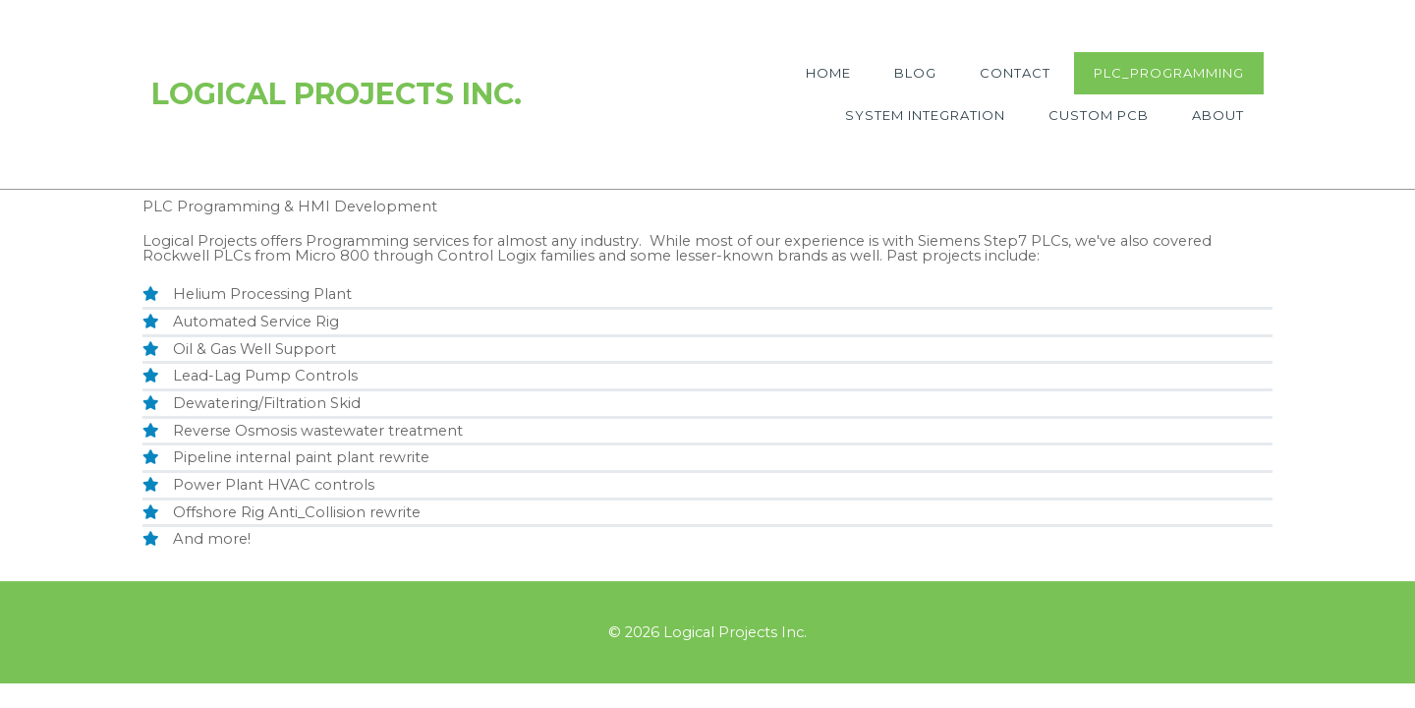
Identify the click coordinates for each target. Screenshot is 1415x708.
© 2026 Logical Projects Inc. (707, 632)
